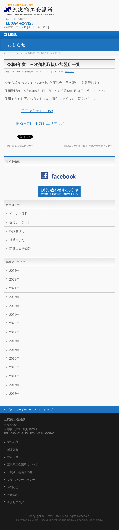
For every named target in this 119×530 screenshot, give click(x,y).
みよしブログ (15, 502)
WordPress (38, 519)
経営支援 (12, 449)
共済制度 (12, 457)
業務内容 (12, 441)
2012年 (14, 393)
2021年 (14, 314)
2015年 (14, 367)
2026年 (14, 270)
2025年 (14, 279)
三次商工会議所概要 (19, 472)
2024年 (14, 288)
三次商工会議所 (54, 516)
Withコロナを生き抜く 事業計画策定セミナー (89, 145)
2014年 (14, 376)
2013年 (14, 385)
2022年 (14, 306)
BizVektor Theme (59, 519)
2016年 (14, 358)
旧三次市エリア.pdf (37, 111)
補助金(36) (16, 240)
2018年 (14, 341)
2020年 (14, 323)
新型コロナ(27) (20, 248)
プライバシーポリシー (19, 409)
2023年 (14, 297)
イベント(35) (18, 213)
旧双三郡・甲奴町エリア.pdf (40, 123)
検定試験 (12, 494)
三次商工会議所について (22, 464)
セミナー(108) (19, 222)
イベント (69, 71)
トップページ (9, 53)
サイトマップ (46, 409)
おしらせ (21, 53)
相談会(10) (16, 231)
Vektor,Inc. (81, 519)
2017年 (14, 350)
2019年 (14, 332)
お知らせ (12, 487)
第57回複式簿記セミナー (18, 145)
